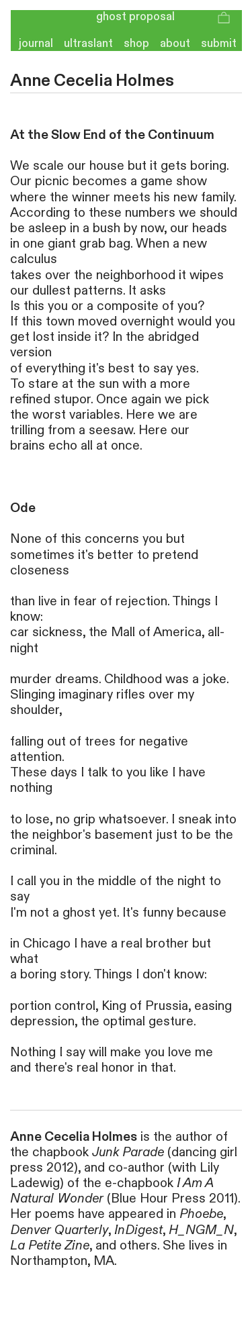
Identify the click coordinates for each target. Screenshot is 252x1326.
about (175, 43)
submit (221, 43)
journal (32, 43)
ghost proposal (135, 16)
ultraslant (88, 43)
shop (136, 43)
